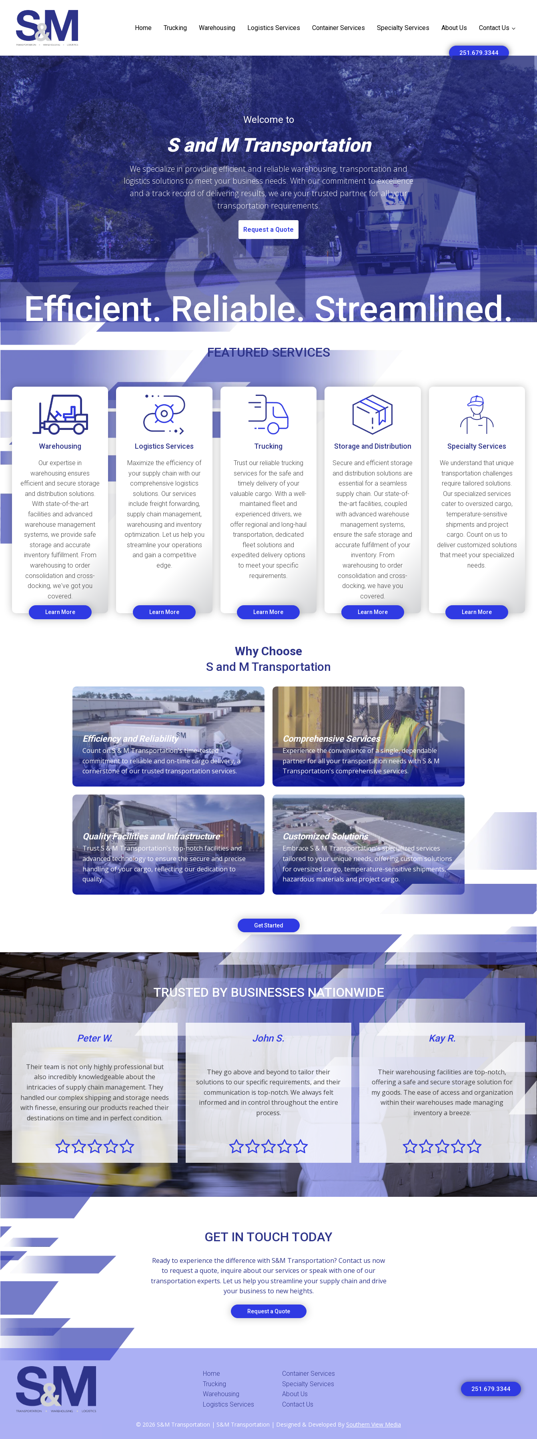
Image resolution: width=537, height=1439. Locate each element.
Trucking (175, 28)
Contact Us (494, 28)
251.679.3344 (479, 52)
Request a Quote (268, 229)
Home (143, 28)
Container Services (338, 28)
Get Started (268, 925)
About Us (454, 28)
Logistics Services (273, 28)
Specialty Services (403, 28)
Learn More (60, 612)
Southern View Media (373, 1424)
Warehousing (217, 28)
